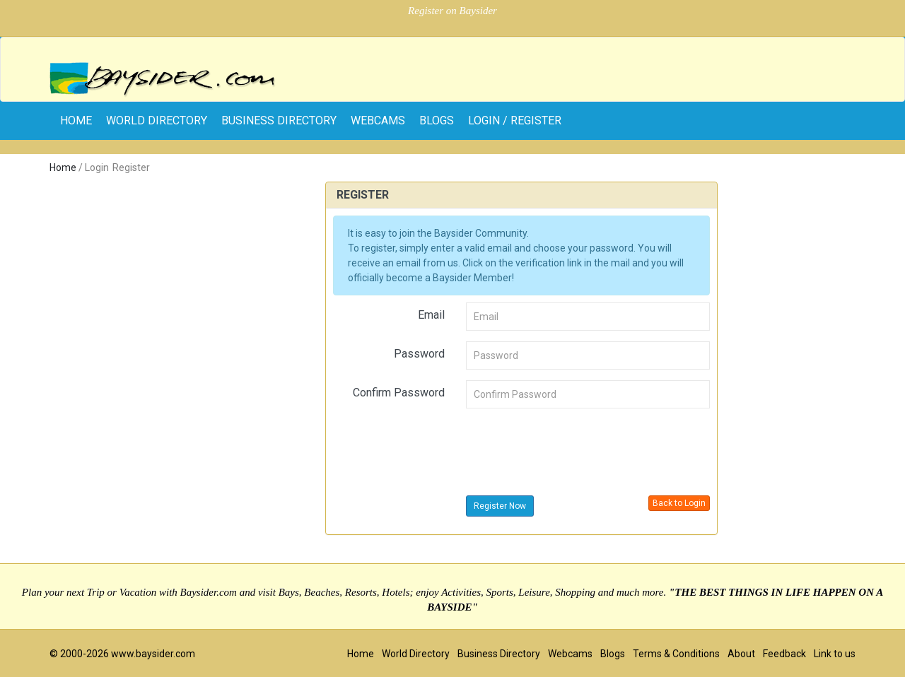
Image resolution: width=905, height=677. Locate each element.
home (76, 120)
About (741, 653)
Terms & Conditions (676, 653)
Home (62, 167)
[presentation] (573, 446)
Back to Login (679, 503)
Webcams (378, 120)
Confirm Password (399, 392)
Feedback (784, 653)
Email (431, 315)
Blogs (436, 120)
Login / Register (514, 120)
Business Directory (279, 120)
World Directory (156, 120)
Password (419, 353)
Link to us (835, 653)
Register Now (500, 506)
